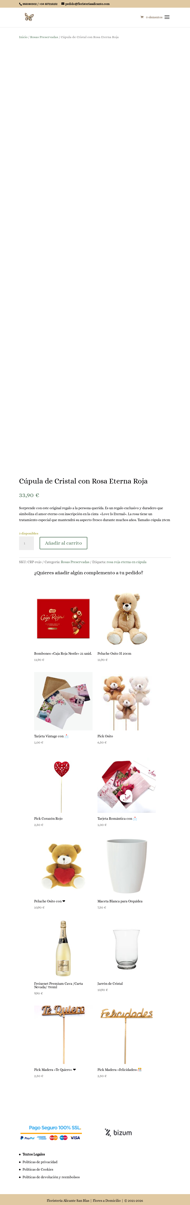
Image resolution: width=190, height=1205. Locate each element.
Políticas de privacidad (40, 1159)
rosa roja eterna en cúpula (126, 560)
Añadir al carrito (63, 541)
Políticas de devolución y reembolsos (51, 1175)
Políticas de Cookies (38, 1167)
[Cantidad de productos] (26, 541)
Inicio (23, 37)
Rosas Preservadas (44, 37)
